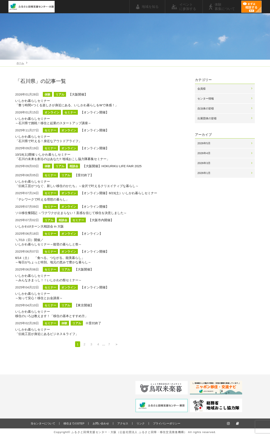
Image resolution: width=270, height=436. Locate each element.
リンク (140, 423)
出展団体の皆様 (207, 118)
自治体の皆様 (205, 108)
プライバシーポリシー (166, 423)
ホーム (20, 63)
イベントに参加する (187, 7)
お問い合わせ (101, 423)
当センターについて (43, 423)
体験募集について (225, 7)
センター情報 (205, 98)
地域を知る (150, 6)
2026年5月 (204, 143)
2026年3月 (204, 163)
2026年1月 (204, 173)
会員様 (201, 88)
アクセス (122, 423)
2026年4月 (204, 153)
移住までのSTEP (73, 423)
